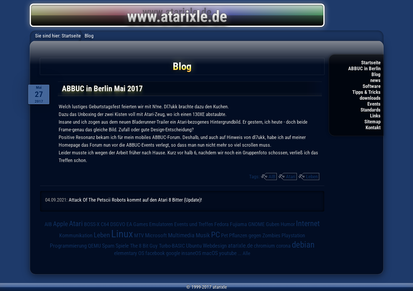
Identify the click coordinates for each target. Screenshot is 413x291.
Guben (272, 224)
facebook (155, 253)
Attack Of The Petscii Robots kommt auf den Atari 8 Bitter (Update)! (135, 200)
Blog (376, 74)
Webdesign (215, 246)
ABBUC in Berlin (364, 68)
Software (372, 86)
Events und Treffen (193, 224)
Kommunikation (76, 235)
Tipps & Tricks (366, 92)
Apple (60, 224)
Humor (288, 224)
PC (215, 234)
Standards (371, 110)
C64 (105, 224)
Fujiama (238, 224)
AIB (272, 176)
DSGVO (117, 224)
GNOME (256, 224)
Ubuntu (194, 246)
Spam (108, 246)
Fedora (221, 224)
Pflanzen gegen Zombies (254, 235)
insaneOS (191, 253)
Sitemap (372, 122)
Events (374, 104)
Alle (246, 253)
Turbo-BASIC (172, 246)
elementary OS (129, 253)
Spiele (122, 245)
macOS (210, 253)
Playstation (293, 235)
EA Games (137, 224)
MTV (139, 235)
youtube (228, 253)
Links (375, 116)
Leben (312, 176)
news (375, 80)
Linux (122, 234)
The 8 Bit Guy (144, 246)
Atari (290, 176)
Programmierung (68, 245)
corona (283, 246)
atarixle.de (240, 245)
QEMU (94, 246)
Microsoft (156, 235)
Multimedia (181, 235)
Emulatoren (161, 224)
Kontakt (373, 127)
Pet (224, 235)
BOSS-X (92, 224)
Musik (203, 235)
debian (303, 245)
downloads (370, 98)
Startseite (371, 63)
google (173, 253)
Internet (308, 223)
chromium (264, 246)
